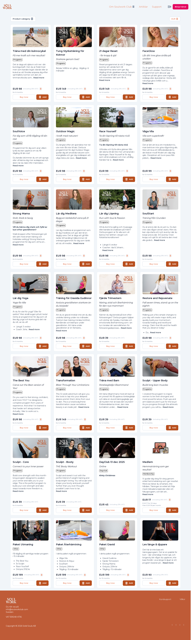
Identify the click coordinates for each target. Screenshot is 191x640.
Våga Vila (148, 131)
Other (15, 549)
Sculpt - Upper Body (155, 380)
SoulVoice (19, 131)
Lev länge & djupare (154, 544)
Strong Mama (21, 213)
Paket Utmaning (23, 544)
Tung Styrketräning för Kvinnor (70, 53)
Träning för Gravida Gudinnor (74, 298)
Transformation (65, 380)
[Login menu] (169, 7)
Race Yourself (107, 131)
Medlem (147, 462)
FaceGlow (148, 51)
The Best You (21, 380)
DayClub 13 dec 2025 (112, 462)
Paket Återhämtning (68, 544)
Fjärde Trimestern (110, 298)
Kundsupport (165, 599)
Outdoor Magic (65, 131)
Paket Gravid (107, 544)
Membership (148, 474)
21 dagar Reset (108, 51)
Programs (17, 60)
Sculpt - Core (21, 462)
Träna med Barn (109, 380)
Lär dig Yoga (20, 298)
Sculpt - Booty (64, 462)
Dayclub (103, 471)
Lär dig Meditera (66, 213)
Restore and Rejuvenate (157, 298)
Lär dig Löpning (109, 213)
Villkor (182, 599)
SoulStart (148, 213)
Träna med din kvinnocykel (29, 51)
